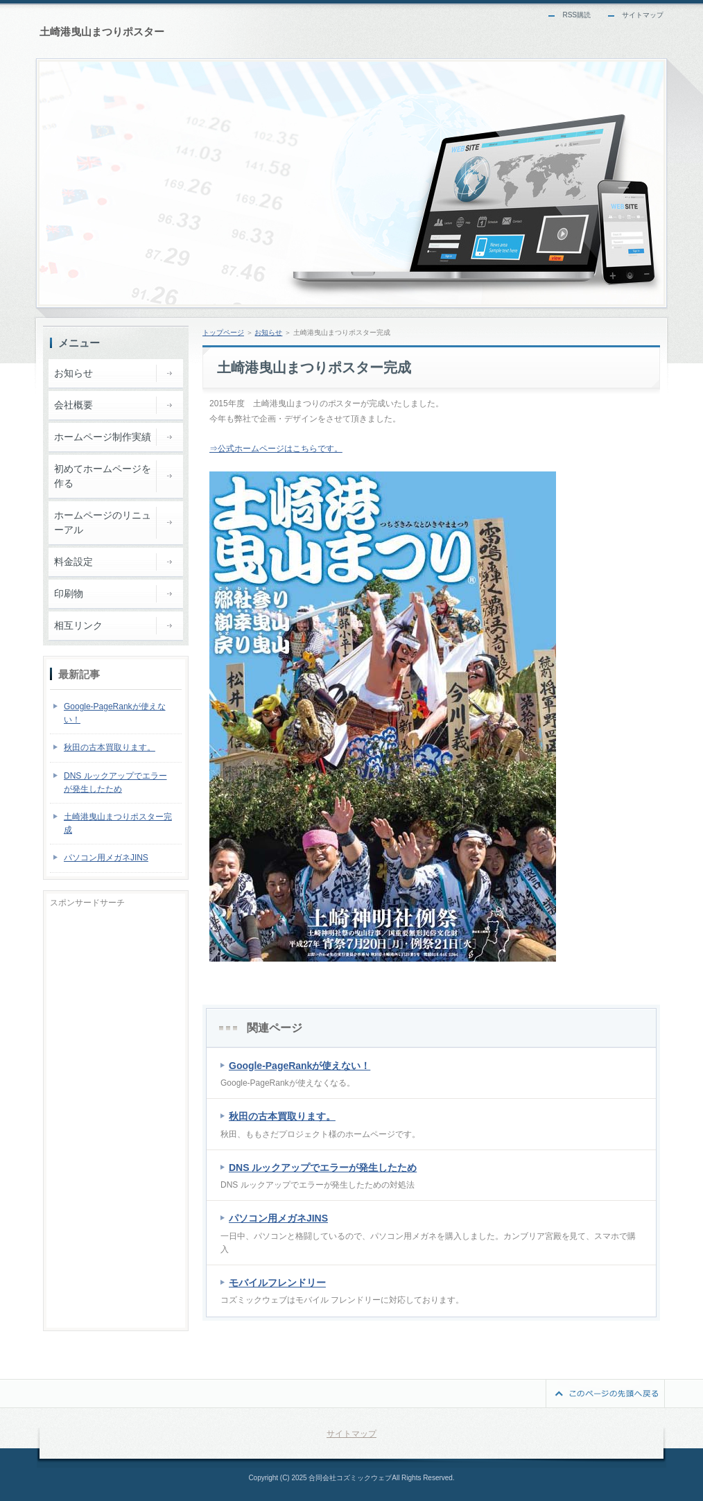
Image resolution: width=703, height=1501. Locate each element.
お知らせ (268, 332)
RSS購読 (576, 15)
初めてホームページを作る (102, 476)
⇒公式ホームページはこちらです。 (275, 448)
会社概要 (73, 404)
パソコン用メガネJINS (278, 1218)
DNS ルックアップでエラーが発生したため (323, 1167)
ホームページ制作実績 (102, 436)
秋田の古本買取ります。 (282, 1116)
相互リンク (78, 625)
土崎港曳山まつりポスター (102, 31)
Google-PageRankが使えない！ (299, 1065)
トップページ (223, 332)
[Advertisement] (116, 1116)
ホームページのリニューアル (102, 522)
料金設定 (73, 561)
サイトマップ (642, 15)
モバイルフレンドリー (277, 1282)
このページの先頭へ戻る (605, 1393)
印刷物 (68, 593)
